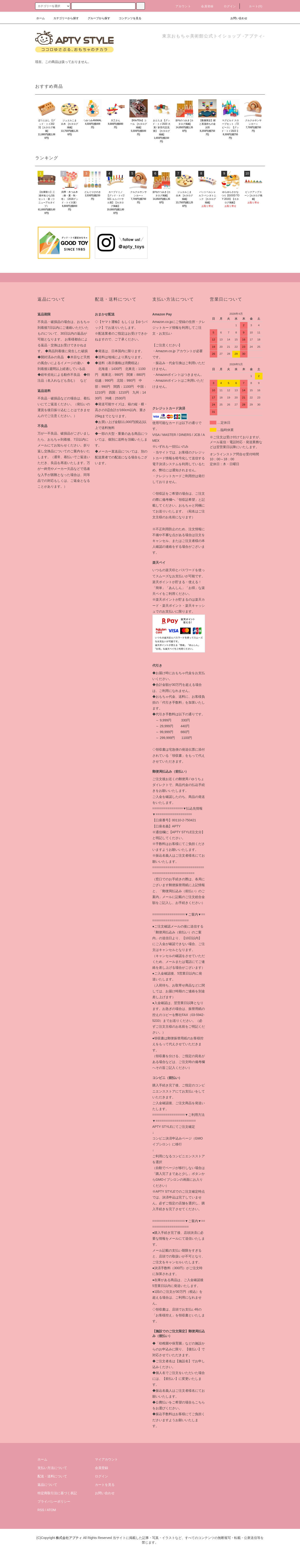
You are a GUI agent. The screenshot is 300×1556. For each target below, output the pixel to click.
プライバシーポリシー (54, 1501)
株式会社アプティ (69, 1538)
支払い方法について (52, 1468)
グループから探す (96, 18)
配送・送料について (52, 1476)
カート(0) (252, 6)
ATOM (51, 1510)
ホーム (40, 18)
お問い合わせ (236, 18)
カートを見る (105, 1485)
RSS (41, 1510)
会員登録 (204, 6)
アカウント (180, 6)
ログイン (227, 6)
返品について (47, 1485)
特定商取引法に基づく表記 (57, 1493)
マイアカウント (106, 1459)
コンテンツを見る (127, 18)
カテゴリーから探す (63, 18)
